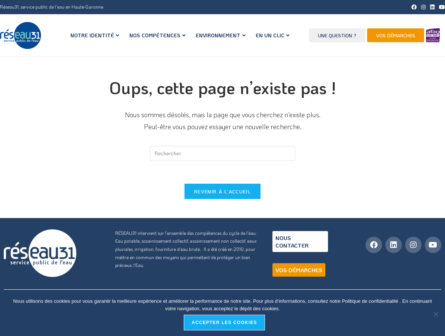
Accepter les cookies (224, 322)
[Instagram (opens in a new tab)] (423, 7)
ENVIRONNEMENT (221, 35)
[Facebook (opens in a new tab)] (414, 7)
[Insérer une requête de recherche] (222, 153)
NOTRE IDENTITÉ (94, 35)
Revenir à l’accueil (222, 191)
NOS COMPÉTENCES (157, 35)
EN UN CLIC (273, 35)
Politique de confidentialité (371, 301)
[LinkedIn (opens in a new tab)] (432, 7)
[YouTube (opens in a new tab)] (441, 7)
